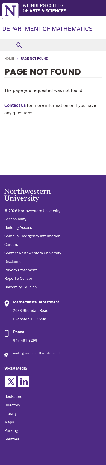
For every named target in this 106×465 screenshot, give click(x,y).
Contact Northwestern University (32, 253)
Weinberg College (64, 9)
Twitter (10, 381)
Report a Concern (19, 279)
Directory (12, 405)
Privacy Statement (20, 270)
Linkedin (23, 381)
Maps (9, 422)
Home (9, 59)
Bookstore (13, 397)
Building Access (18, 228)
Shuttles (11, 439)
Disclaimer (13, 262)
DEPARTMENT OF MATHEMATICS (47, 29)
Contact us (15, 105)
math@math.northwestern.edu (37, 353)
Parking (11, 431)
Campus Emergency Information (32, 236)
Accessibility (15, 219)
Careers (11, 245)
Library (10, 414)
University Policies (20, 287)
